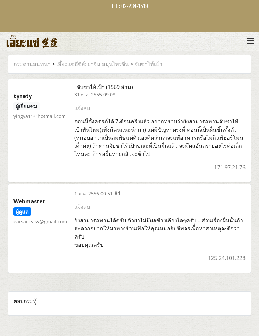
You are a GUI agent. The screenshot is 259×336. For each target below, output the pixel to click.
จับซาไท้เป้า (148, 64)
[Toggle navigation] (250, 41)
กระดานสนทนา (32, 64)
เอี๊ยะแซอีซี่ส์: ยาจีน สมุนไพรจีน (92, 64)
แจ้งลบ (82, 108)
